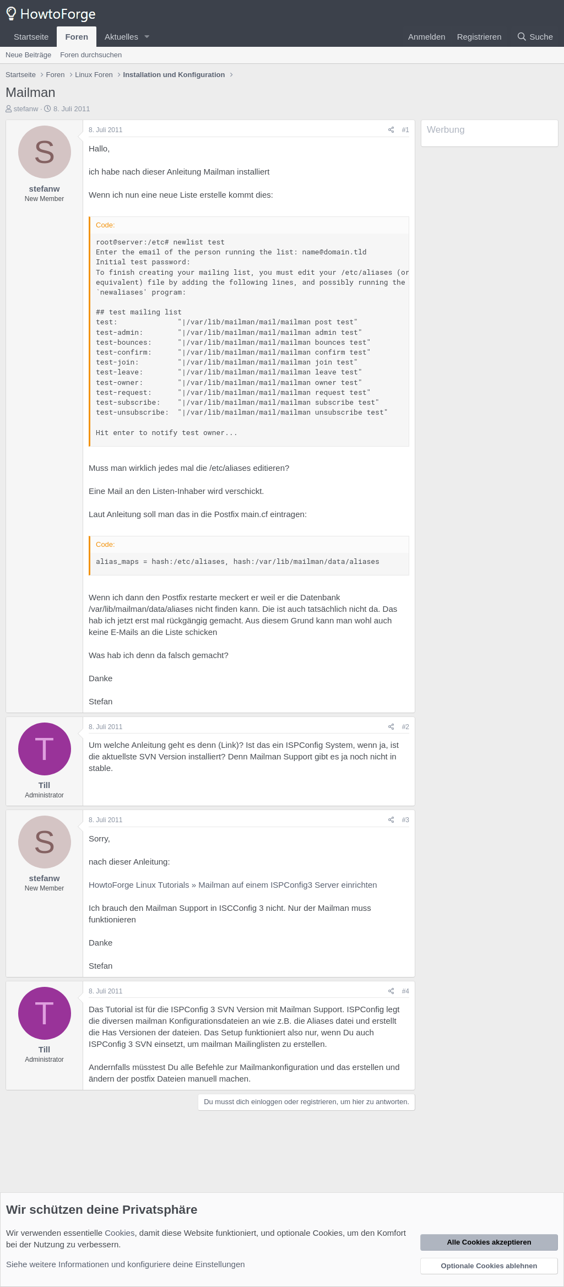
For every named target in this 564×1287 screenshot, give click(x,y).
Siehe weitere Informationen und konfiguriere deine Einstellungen (125, 1264)
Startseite (31, 36)
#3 (405, 820)
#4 (405, 991)
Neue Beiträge (28, 55)
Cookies (119, 1232)
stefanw (26, 109)
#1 (405, 130)
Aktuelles (121, 36)
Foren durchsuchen (91, 55)
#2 (405, 727)
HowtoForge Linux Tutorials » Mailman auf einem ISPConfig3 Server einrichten (233, 884)
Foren (76, 36)
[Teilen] (391, 130)
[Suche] (534, 36)
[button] (147, 36)
